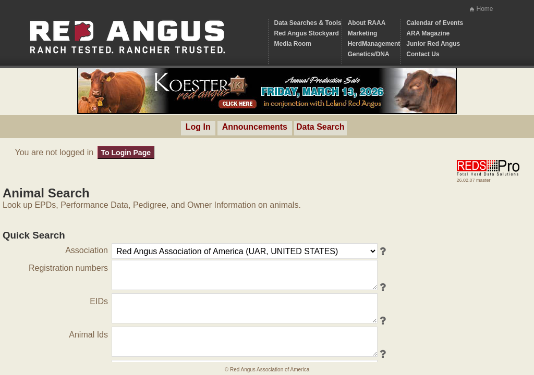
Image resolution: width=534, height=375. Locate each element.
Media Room (292, 43)
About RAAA (367, 23)
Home (484, 8)
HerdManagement (374, 43)
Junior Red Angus (433, 43)
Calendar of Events (434, 23)
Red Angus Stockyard (306, 33)
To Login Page (126, 152)
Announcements (254, 126)
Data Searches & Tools (308, 23)
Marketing (363, 33)
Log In (198, 126)
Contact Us (422, 54)
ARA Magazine (428, 33)
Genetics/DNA (369, 54)
